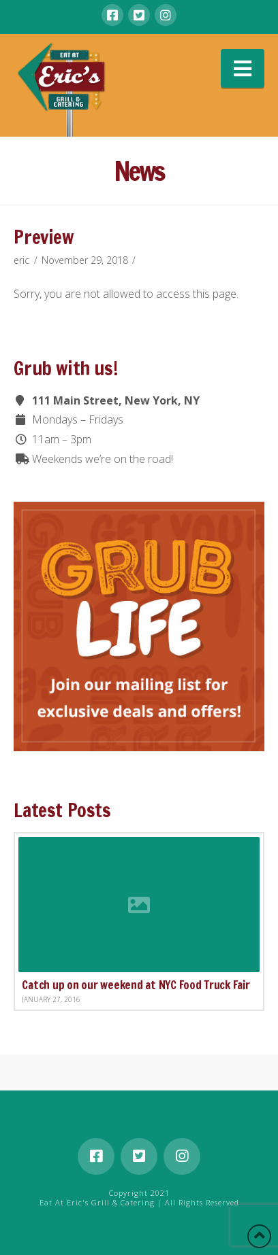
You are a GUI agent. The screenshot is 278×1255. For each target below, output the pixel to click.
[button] (242, 68)
